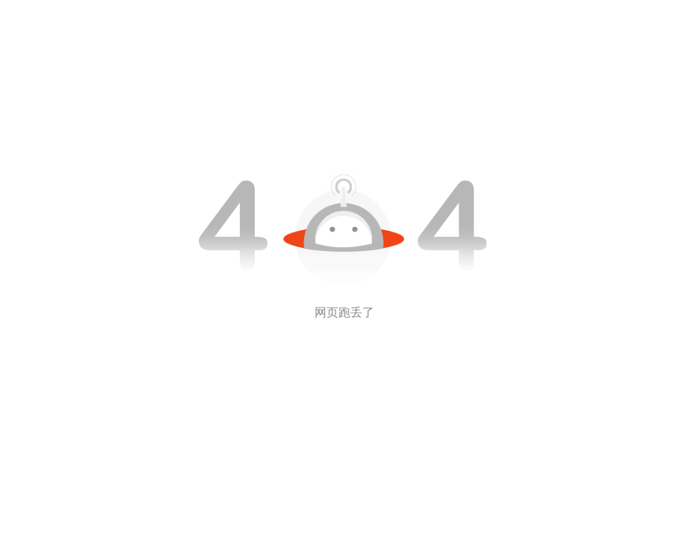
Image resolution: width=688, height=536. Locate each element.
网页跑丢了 (344, 312)
